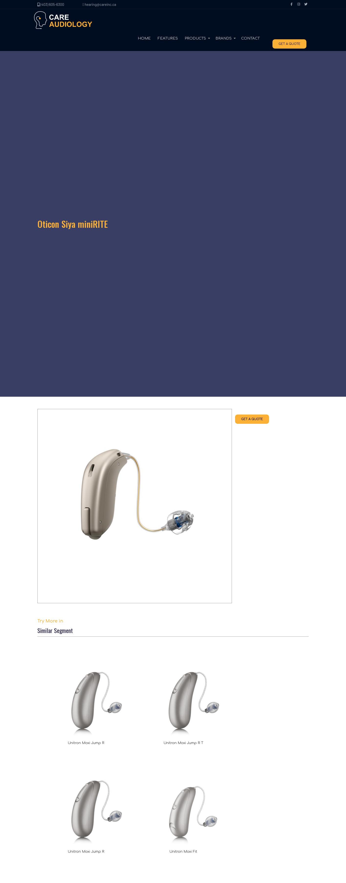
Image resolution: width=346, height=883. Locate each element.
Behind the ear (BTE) (127, 802)
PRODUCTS (198, 22)
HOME (147, 22)
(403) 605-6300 (50, 4)
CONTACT (253, 22)
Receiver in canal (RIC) (128, 792)
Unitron (184, 792)
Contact (49, 802)
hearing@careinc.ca (99, 4)
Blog (46, 812)
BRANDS (226, 22)
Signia (183, 802)
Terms (47, 821)
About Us (50, 792)
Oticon (183, 812)
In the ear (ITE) (122, 812)
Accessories (120, 821)
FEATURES (170, 22)
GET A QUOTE (292, 22)
